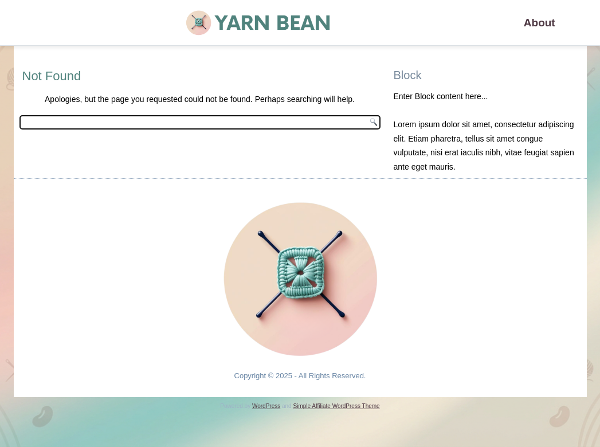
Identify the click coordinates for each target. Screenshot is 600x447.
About (539, 23)
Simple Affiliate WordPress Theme (336, 406)
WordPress (266, 406)
